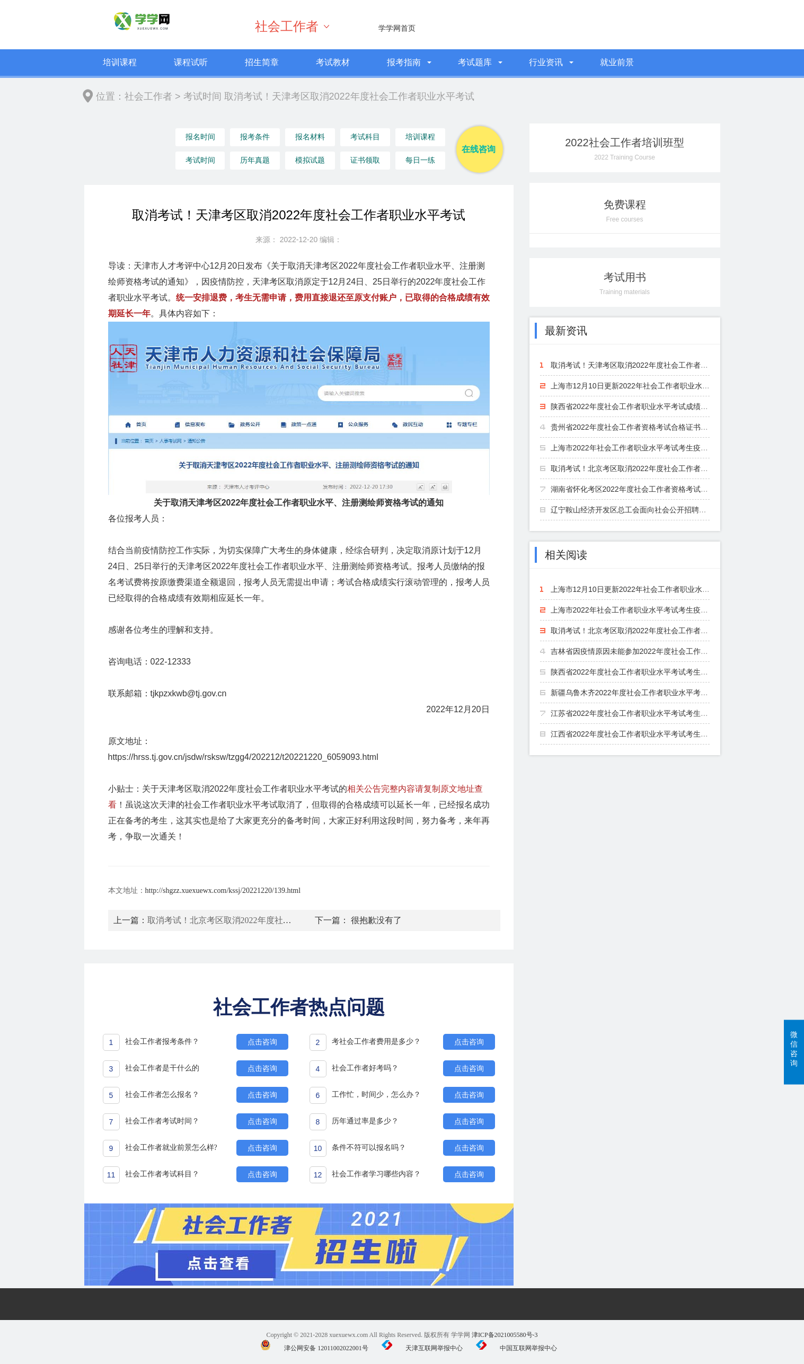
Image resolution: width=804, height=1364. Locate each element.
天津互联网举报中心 (422, 1348)
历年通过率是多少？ (365, 1121)
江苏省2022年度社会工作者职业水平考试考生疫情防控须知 (648, 713)
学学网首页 (397, 28)
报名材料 (309, 138)
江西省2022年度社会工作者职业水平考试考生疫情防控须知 (648, 734)
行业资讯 (546, 62)
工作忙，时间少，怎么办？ (376, 1095)
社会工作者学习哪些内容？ (376, 1174)
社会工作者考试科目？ (162, 1174)
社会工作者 (287, 26)
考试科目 (364, 138)
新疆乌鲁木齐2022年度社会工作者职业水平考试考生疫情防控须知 (659, 692)
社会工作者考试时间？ (162, 1121)
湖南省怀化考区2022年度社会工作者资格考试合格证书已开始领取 (659, 489)
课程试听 (191, 62)
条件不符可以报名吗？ (369, 1148)
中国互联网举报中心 (516, 1348)
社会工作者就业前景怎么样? (171, 1148)
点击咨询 (262, 1042)
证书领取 (364, 161)
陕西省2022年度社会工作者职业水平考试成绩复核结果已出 (648, 406)
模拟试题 (309, 161)
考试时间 (202, 96)
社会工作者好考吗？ (365, 1068)
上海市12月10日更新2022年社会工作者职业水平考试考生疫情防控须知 (667, 386)
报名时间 (200, 138)
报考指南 (404, 62)
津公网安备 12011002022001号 (314, 1348)
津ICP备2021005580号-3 (505, 1335)
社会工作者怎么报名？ (162, 1095)
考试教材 (333, 62)
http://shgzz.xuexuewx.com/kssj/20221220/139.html (223, 890)
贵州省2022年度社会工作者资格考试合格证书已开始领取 (644, 427)
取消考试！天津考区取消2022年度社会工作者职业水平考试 (648, 365)
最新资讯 (566, 330)
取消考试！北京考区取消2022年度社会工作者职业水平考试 (257, 920)
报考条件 (254, 138)
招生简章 (262, 62)
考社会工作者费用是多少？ (376, 1042)
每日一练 (419, 161)
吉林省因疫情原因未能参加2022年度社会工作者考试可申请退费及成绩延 (670, 651)
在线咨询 (479, 149)
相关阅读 (566, 555)
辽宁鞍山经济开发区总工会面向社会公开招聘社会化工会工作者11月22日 (670, 510)
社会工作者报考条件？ (162, 1042)
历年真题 (254, 161)
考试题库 (475, 62)
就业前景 (617, 62)
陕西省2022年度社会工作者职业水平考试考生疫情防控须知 (648, 672)
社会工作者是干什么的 (162, 1068)
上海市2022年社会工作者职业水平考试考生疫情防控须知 (644, 448)
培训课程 (120, 62)
